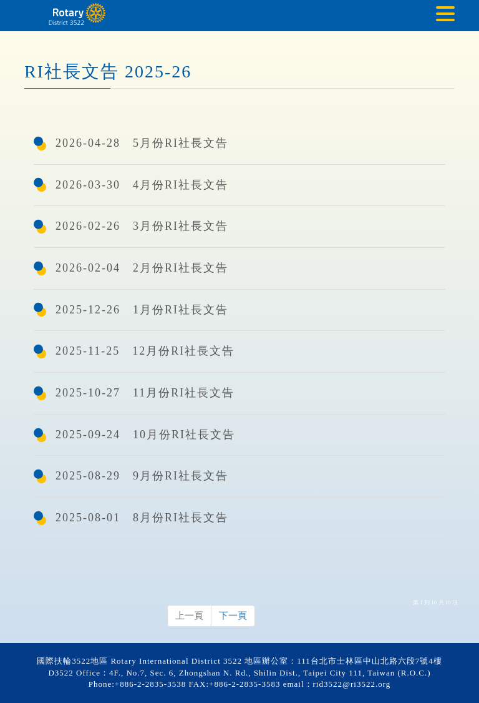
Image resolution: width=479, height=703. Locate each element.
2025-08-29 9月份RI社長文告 (142, 475)
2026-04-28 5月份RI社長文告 (142, 143)
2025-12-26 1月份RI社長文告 (142, 309)
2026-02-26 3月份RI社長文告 (142, 226)
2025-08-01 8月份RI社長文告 (142, 517)
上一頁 (189, 616)
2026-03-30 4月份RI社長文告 (142, 185)
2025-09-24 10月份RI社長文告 (145, 434)
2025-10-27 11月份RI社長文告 (145, 392)
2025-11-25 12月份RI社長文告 (145, 351)
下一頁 (233, 616)
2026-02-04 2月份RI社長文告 (142, 268)
